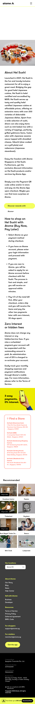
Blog (6, 585)
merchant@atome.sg (13, 637)
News (7, 588)
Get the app (12, 645)
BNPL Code (9, 619)
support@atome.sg (12, 628)
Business (8, 599)
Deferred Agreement (13, 616)
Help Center (9, 591)
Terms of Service (11, 611)
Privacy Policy (10, 614)
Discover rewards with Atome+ (17, 207)
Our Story (9, 582)
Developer (9, 602)
